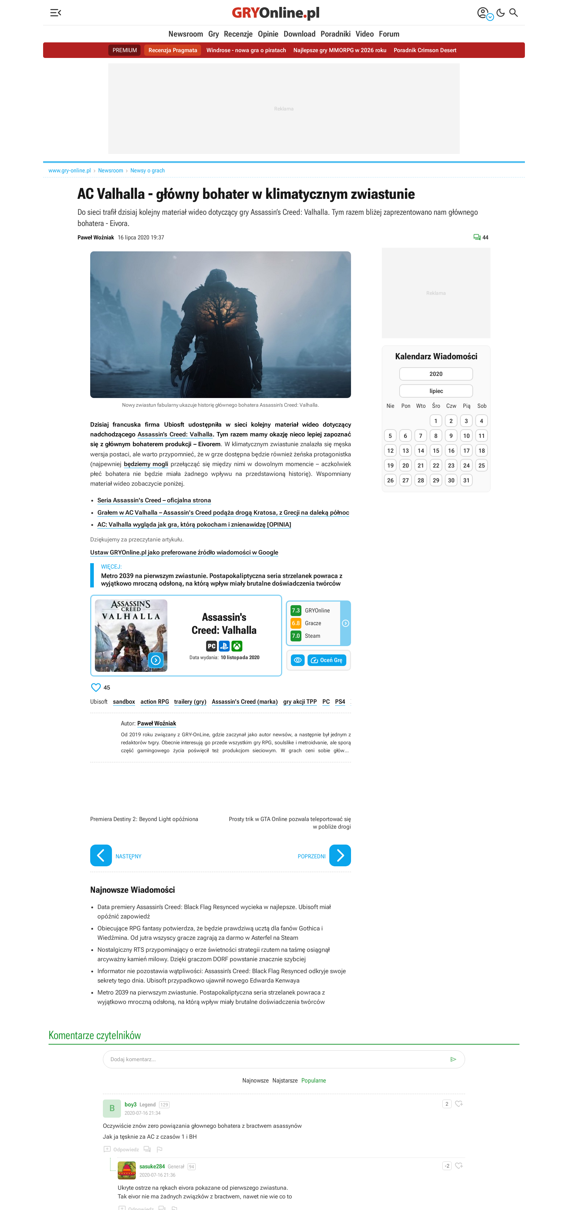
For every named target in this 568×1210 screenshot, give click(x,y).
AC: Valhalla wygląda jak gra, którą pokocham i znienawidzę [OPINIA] (194, 524)
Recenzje (238, 33)
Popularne (313, 1080)
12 (390, 450)
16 (451, 450)
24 (466, 465)
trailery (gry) (190, 701)
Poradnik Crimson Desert (425, 50)
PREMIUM (125, 50)
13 (405, 450)
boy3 (131, 1105)
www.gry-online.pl (70, 170)
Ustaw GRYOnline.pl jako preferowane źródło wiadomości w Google (184, 552)
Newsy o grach (147, 170)
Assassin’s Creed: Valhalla (175, 434)
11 (482, 435)
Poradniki (336, 33)
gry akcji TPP (300, 701)
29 (436, 480)
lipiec (436, 391)
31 (466, 480)
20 (405, 465)
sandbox (124, 701)
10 (466, 435)
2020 (436, 373)
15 (436, 450)
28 (421, 480)
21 (421, 465)
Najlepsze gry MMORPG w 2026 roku (340, 50)
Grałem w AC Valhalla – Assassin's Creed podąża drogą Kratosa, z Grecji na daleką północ (223, 512)
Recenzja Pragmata (173, 50)
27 (405, 480)
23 (451, 465)
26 (390, 480)
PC (326, 701)
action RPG (155, 701)
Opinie (268, 33)
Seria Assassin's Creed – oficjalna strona (154, 500)
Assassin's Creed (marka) (245, 701)
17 (466, 450)
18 (482, 450)
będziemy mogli (146, 464)
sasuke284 (152, 1166)
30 (451, 480)
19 (390, 465)
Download (300, 33)
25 (482, 465)
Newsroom (185, 33)
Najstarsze (285, 1080)
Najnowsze (255, 1080)
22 (436, 465)
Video (365, 33)
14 (421, 450)
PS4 (340, 701)
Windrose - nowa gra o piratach (246, 50)
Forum (389, 33)
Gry (213, 33)
